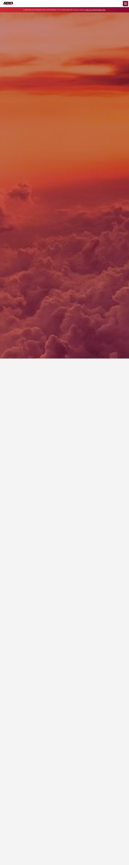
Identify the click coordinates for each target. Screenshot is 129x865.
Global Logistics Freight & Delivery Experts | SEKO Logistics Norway (8, 3)
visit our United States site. (95, 10)
